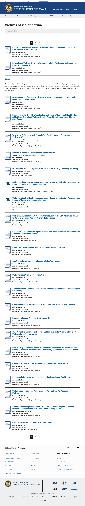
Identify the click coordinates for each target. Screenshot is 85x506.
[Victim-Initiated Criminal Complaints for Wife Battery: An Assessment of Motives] (8, 397)
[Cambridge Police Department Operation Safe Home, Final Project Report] (8, 311)
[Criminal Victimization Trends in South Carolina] (8, 429)
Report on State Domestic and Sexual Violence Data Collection (38, 247)
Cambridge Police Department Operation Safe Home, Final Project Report (43, 304)
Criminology (21, 102)
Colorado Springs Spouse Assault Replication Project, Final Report (40, 363)
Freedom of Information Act (66, 497)
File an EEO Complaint (11, 466)
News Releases (35, 466)
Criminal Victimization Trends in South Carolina (32, 422)
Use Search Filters (12, 31)
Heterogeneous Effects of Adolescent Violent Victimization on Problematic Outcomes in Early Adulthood (44, 98)
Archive (59, 458)
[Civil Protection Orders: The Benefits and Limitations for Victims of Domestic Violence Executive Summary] (8, 338)
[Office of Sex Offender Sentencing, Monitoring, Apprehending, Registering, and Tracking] (74, 490)
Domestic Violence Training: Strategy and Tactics (33, 318)
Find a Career (8, 469)
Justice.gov (43, 500)
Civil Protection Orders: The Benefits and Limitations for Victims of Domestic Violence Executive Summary (44, 333)
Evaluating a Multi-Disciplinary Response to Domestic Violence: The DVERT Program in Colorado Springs (44, 48)
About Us (55, 9)
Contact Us (62, 9)
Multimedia (34, 462)
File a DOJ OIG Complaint (12, 462)
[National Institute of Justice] (74, 484)
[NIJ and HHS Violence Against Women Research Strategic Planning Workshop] (8, 175)
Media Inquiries (35, 458)
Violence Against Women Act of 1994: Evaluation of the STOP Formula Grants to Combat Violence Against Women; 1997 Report (45, 217)
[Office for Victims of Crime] (64, 490)
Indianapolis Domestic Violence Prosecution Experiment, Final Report (41, 377)
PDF (13, 209)
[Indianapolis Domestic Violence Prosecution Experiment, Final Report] (8, 383)
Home (6, 19)
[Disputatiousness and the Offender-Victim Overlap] (8, 159)
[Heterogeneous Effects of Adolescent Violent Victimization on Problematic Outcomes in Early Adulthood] (8, 103)
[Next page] (53, 43)
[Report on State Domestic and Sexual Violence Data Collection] (8, 254)
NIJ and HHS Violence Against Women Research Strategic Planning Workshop (45, 168)
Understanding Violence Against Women (29, 275)
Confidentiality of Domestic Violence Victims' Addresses (36, 261)
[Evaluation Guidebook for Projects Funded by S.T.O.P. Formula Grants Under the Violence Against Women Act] (8, 238)
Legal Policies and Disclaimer (40, 497)
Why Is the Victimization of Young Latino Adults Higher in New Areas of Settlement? (42, 136)
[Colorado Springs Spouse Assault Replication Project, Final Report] (8, 370)
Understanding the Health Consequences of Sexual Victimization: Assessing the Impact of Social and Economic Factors (46, 183)
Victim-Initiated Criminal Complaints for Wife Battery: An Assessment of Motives (42, 392)
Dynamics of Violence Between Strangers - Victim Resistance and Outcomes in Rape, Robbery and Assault (45, 64)
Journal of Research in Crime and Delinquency (31, 155)
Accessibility (8, 497)
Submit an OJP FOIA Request (13, 473)
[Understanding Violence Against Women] (8, 281)
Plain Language (17, 497)
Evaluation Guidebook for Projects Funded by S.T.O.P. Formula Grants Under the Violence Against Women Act (46, 233)
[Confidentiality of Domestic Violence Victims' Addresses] (8, 267)
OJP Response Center (63, 466)
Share (80, 10)
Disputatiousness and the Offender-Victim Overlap (33, 153)
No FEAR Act (53, 497)
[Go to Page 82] (47, 43)
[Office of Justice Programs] (9, 8)
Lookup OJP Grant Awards (64, 462)
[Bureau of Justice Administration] (55, 484)
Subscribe (74, 9)
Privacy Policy (26, 497)
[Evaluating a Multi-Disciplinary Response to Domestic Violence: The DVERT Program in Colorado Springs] (8, 54)
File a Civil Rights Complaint (12, 458)
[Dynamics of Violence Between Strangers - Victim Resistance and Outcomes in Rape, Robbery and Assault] (8, 69)
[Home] (30, 8)
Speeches (33, 469)
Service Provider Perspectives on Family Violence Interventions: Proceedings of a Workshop (46, 290)
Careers (68, 9)
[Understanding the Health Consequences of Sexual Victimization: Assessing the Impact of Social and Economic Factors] (8, 184)
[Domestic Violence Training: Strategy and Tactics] (8, 324)
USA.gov (77, 497)
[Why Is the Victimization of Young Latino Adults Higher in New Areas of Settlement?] (8, 141)
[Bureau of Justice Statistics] (64, 485)
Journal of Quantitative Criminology (28, 140)
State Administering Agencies (65, 469)
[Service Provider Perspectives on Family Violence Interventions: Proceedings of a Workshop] (8, 295)
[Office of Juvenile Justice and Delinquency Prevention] (55, 490)
